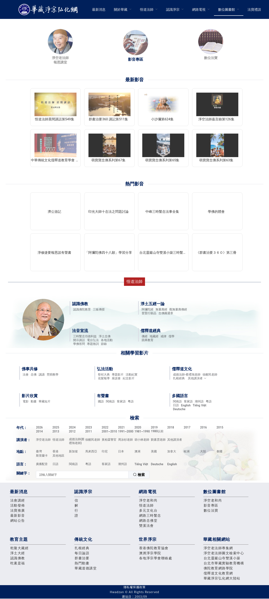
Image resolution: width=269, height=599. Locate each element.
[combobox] (92, 474)
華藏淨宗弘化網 (48, 9)
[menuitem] (99, 9)
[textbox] (82, 474)
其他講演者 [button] (197, 378)
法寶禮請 (254, 10)
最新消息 (98, 10)
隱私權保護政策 (135, 587)
